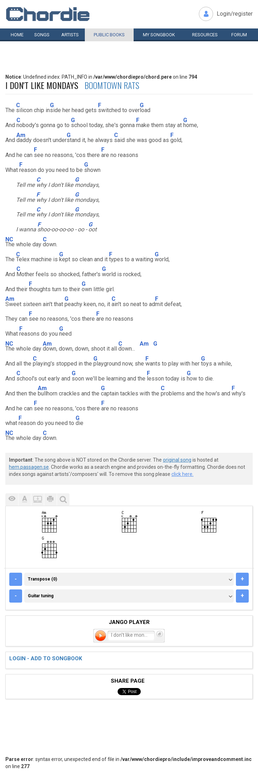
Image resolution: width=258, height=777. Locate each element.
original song (177, 460)
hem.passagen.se (29, 467)
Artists (70, 34)
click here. (182, 474)
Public (109, 34)
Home (17, 34)
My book (159, 34)
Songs (42, 34)
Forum (239, 34)
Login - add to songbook (45, 658)
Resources (205, 34)
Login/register (235, 13)
